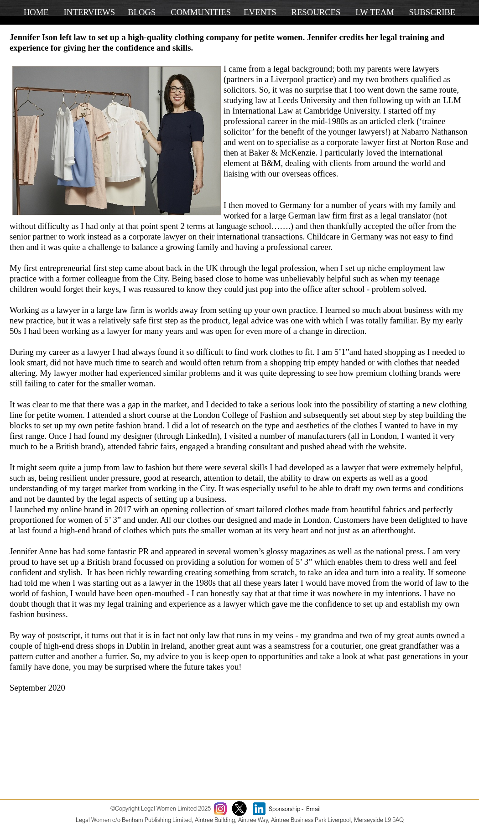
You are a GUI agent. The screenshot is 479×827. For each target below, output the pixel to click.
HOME (36, 12)
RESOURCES (315, 12)
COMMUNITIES (201, 12)
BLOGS (142, 12)
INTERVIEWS (89, 12)
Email (313, 808)
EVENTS (260, 12)
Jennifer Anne (33, 551)
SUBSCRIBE (432, 12)
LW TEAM (374, 12)
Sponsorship (284, 808)
